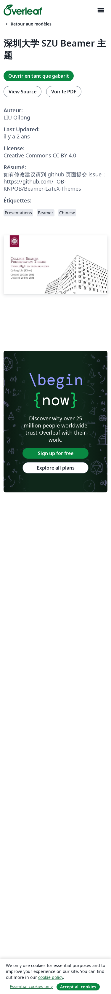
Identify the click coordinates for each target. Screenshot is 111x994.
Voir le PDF (63, 91)
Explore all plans (56, 468)
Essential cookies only (31, 986)
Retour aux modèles (28, 24)
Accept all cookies (78, 987)
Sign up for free (55, 453)
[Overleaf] (23, 10)
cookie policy (50, 977)
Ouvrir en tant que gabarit (38, 76)
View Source (22, 91)
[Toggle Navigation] (100, 10)
